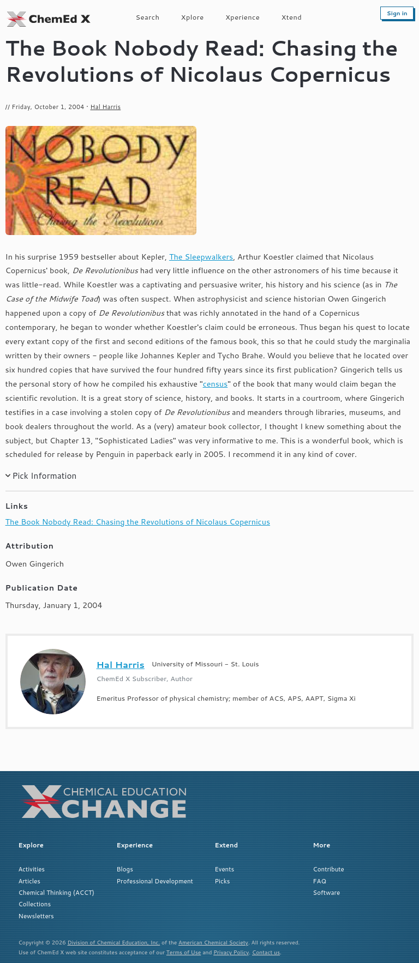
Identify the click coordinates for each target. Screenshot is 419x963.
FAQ (319, 881)
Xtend (292, 17)
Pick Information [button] (44, 476)
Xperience (242, 17)
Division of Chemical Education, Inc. (114, 942)
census (215, 383)
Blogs (125, 869)
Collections (35, 903)
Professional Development (155, 881)
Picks (222, 881)
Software (326, 892)
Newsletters (36, 915)
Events (225, 869)
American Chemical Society (213, 942)
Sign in (397, 13)
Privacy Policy (231, 952)
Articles (29, 881)
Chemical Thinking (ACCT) (56, 892)
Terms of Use (183, 952)
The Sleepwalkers (201, 256)
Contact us (266, 952)
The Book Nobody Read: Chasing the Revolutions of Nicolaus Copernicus (137, 521)
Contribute (328, 869)
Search (148, 17)
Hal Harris (105, 107)
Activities (32, 869)
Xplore (192, 17)
